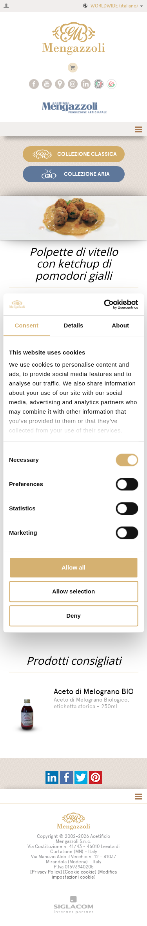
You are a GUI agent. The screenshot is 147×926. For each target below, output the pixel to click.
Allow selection (73, 591)
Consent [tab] (26, 325)
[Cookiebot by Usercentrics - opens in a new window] (104, 304)
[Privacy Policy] (46, 872)
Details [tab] (73, 325)
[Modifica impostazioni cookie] (84, 874)
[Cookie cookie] (79, 872)
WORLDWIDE (112, 6)
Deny (73, 615)
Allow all (73, 567)
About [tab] (120, 325)
